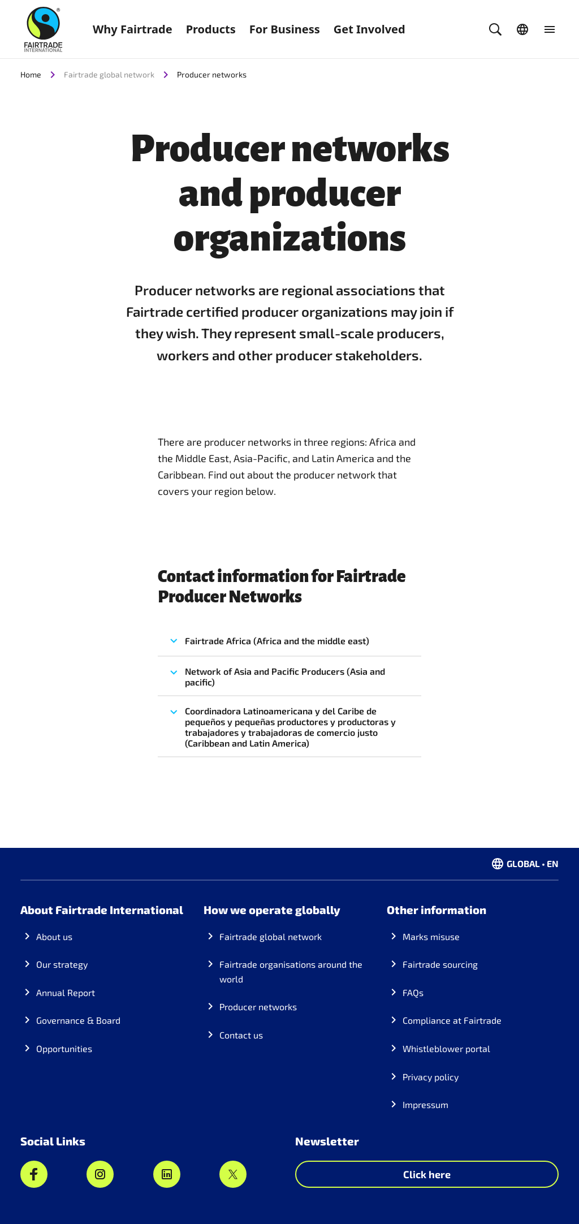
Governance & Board (78, 1020)
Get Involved (369, 29)
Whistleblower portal (446, 1048)
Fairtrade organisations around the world (290, 971)
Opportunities (64, 1048)
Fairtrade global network (270, 936)
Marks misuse (431, 936)
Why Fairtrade (132, 29)
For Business (284, 29)
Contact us (241, 1034)
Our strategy (62, 964)
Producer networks (212, 74)
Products (211, 29)
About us (54, 936)
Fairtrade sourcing (440, 964)
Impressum (425, 1104)
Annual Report (65, 992)
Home (30, 74)
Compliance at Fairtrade (452, 1020)
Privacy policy (431, 1076)
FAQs (413, 992)
